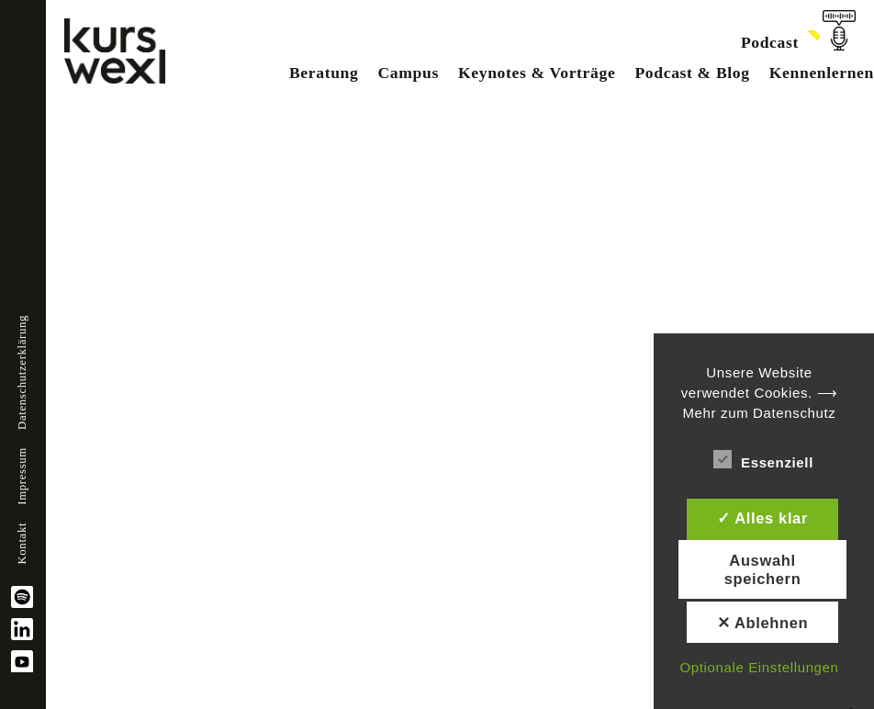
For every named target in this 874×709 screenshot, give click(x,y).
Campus (407, 72)
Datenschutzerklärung (22, 372)
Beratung (324, 72)
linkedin (22, 629)
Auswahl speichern (762, 569)
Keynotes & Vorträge (536, 72)
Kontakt (22, 544)
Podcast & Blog (691, 72)
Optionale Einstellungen (758, 667)
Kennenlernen (821, 72)
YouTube (22, 661)
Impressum (22, 476)
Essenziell (763, 459)
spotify (22, 597)
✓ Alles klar (762, 518)
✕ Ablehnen (763, 622)
